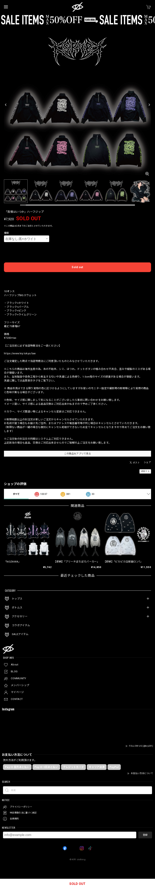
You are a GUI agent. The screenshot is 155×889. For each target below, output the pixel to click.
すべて (16, 494)
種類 (6, 233)
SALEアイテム (20, 634)
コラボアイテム (21, 625)
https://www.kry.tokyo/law (20, 353)
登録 (145, 835)
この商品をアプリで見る (77, 453)
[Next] (149, 104)
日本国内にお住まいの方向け (77, 278)
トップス (17, 598)
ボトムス (17, 607)
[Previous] (6, 104)
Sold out (77, 267)
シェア (147, 462)
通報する (145, 471)
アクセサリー (19, 616)
